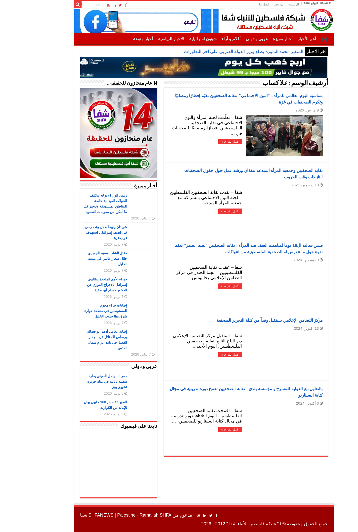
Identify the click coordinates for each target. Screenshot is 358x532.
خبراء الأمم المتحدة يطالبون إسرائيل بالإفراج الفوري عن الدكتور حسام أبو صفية (82, 284)
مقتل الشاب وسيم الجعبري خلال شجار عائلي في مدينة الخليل (82, 258)
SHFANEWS (76, 515)
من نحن (254, 4)
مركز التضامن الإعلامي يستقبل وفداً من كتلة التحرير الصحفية (245, 320)
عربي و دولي (232, 39)
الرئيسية (269, 4)
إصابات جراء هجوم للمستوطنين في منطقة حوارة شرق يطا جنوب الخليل (80, 310)
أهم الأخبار (282, 39)
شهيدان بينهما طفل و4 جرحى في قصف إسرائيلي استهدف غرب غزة (81, 232)
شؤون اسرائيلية (178, 39)
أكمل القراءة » (205, 141)
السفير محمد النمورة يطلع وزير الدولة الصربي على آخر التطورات (218, 51)
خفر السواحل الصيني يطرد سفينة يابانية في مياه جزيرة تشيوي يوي (82, 381)
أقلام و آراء (206, 39)
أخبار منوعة (118, 39)
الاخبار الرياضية (146, 39)
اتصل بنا (239, 4)
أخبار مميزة (258, 39)
